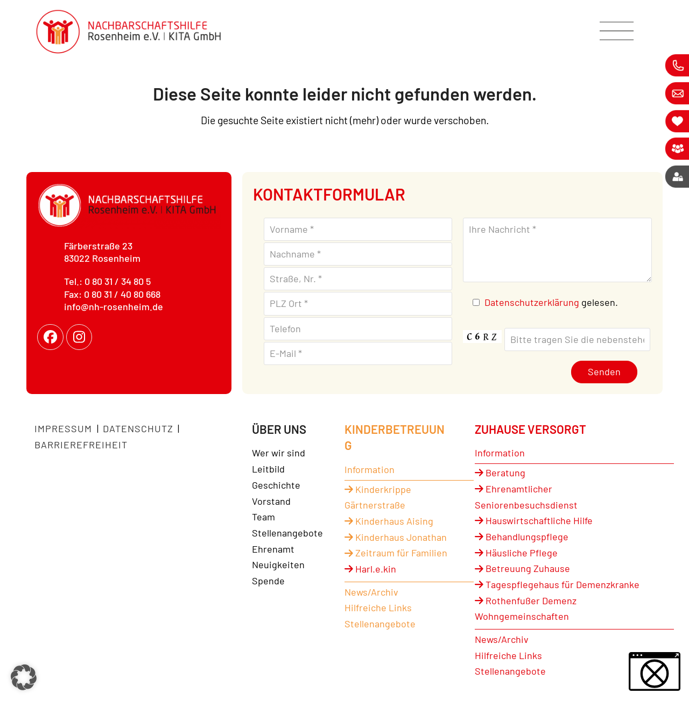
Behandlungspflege (521, 536)
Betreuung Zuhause (522, 568)
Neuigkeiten (278, 564)
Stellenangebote (287, 533)
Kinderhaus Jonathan (395, 537)
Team (263, 517)
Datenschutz (138, 428)
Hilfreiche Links (378, 607)
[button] (23, 677)
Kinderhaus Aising (388, 521)
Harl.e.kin (370, 569)
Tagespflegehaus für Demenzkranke (557, 584)
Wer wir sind (278, 453)
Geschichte (276, 485)
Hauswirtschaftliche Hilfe (534, 520)
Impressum (64, 428)
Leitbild (268, 469)
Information (369, 469)
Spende (268, 580)
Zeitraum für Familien (395, 553)
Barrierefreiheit (81, 444)
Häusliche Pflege (516, 553)
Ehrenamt (273, 549)
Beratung (500, 472)
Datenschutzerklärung (531, 302)
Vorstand (271, 501)
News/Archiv (371, 592)
